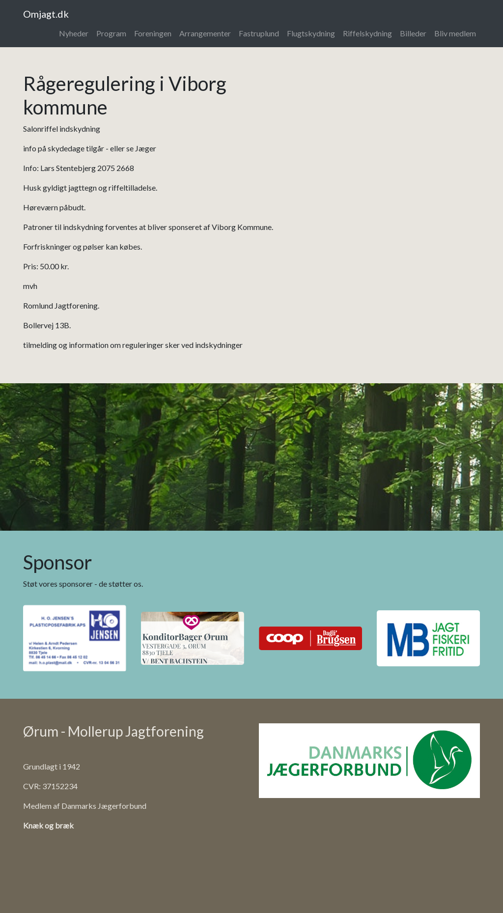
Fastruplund (259, 33)
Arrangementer (205, 33)
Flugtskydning (311, 33)
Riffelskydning (367, 33)
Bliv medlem (455, 33)
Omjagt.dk (46, 14)
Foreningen (152, 33)
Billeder (413, 33)
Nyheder (73, 33)
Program (111, 33)
